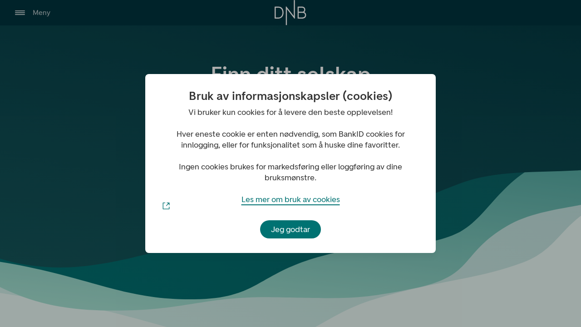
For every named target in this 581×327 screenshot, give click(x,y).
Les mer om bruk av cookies (290, 201)
